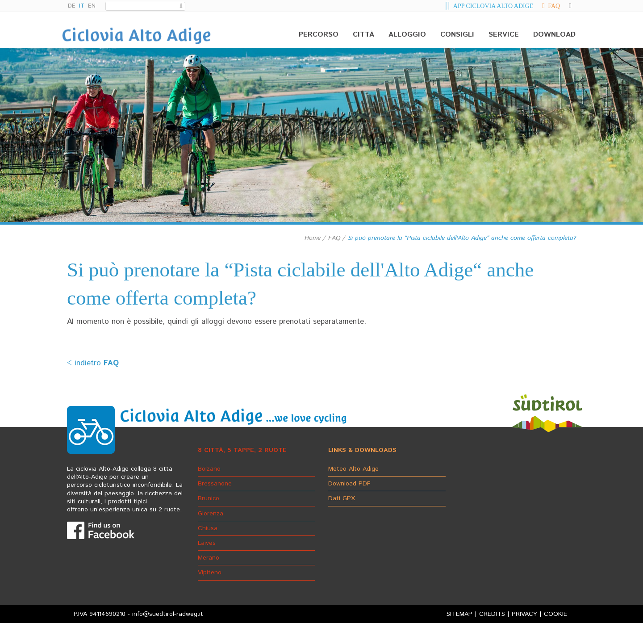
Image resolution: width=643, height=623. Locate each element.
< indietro (93, 363)
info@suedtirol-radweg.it (167, 614)
